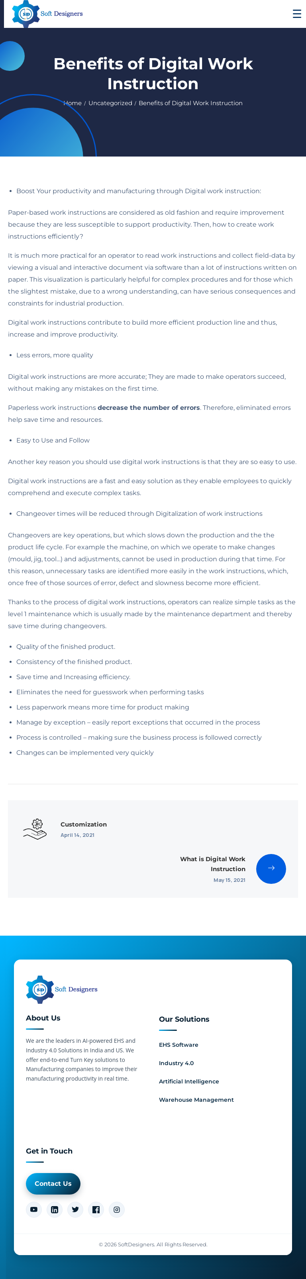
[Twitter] (75, 1210)
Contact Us (53, 1183)
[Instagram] (117, 1210)
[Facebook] (96, 1210)
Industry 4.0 (176, 1063)
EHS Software (178, 1044)
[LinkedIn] (55, 1210)
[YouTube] (34, 1210)
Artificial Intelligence (189, 1081)
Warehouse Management (196, 1099)
